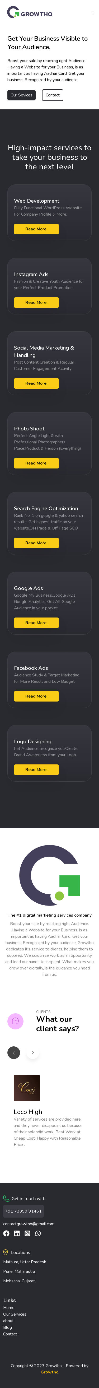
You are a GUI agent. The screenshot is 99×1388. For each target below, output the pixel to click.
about (8, 1321)
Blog (7, 1327)
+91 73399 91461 (23, 1211)
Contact (53, 95)
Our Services (14, 1314)
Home (9, 1308)
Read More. (36, 229)
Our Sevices (21, 95)
